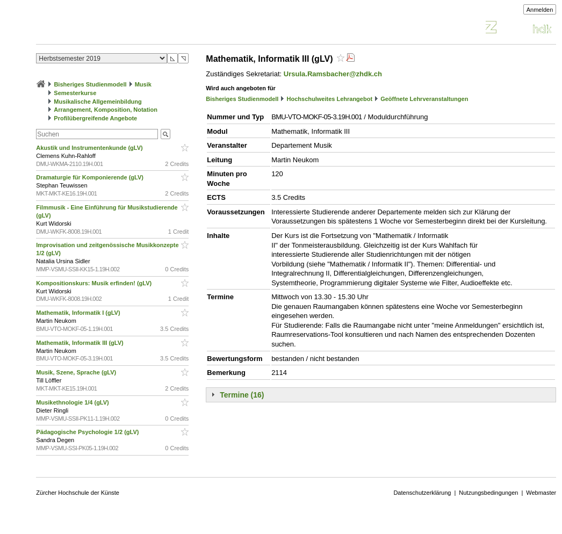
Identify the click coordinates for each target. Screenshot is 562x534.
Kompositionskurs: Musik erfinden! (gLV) (94, 283)
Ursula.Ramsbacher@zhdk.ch (333, 74)
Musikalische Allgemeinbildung (97, 101)
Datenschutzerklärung (422, 492)
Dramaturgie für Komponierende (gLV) (90, 177)
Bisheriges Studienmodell (90, 84)
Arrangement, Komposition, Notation (105, 109)
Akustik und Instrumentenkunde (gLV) (90, 148)
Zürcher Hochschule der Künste (77, 492)
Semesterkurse (75, 93)
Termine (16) (242, 395)
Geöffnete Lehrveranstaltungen (424, 99)
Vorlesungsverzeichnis (115, 28)
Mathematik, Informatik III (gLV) (80, 343)
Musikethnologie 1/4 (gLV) (73, 402)
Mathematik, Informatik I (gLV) (78, 312)
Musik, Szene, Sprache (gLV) (77, 372)
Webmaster (541, 492)
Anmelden (540, 9)
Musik (143, 84)
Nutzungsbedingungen (488, 492)
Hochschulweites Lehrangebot (330, 99)
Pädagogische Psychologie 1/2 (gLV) (88, 432)
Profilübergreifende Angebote (95, 118)
